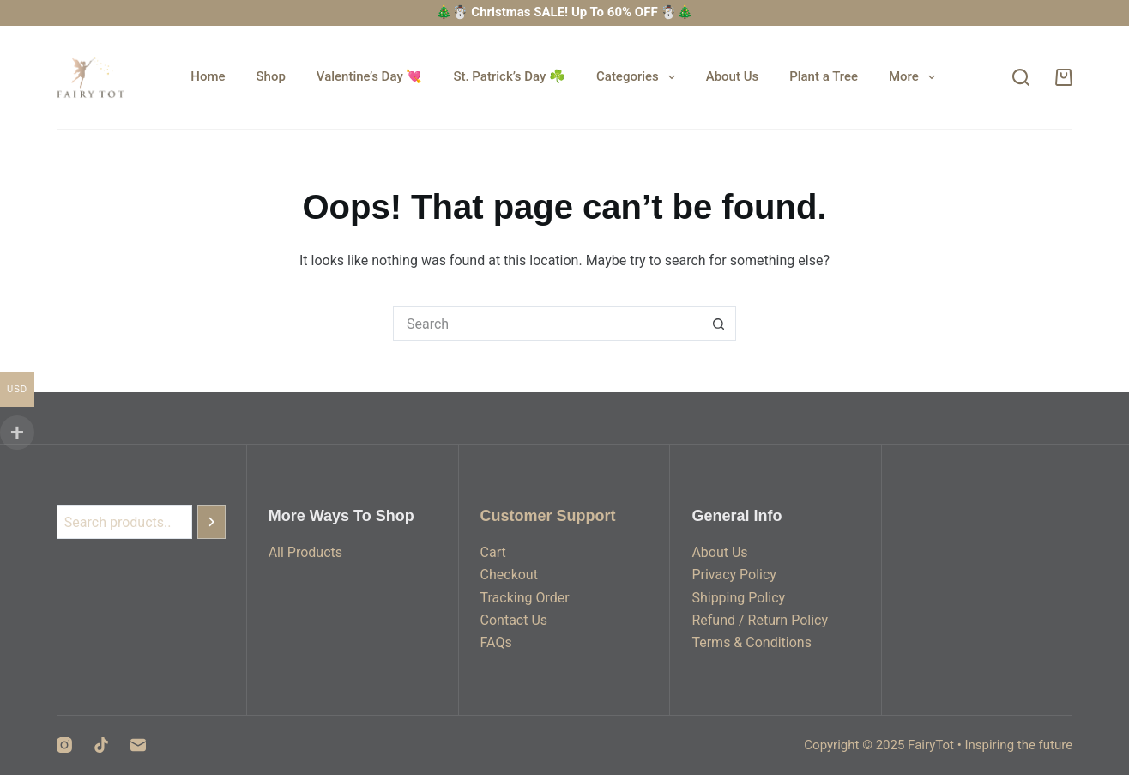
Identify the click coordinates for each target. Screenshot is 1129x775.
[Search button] (719, 323)
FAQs (496, 642)
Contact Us (514, 620)
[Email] (138, 745)
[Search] (1020, 77)
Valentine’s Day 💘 (370, 76)
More (915, 77)
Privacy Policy (733, 574)
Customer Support (548, 515)
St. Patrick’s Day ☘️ (509, 76)
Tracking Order (525, 598)
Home (207, 76)
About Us (732, 76)
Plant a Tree (823, 76)
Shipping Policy (738, 598)
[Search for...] (547, 323)
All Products (305, 552)
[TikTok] (101, 745)
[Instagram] (64, 745)
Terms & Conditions (751, 642)
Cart (493, 552)
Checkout (509, 574)
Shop (271, 76)
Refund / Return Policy (759, 620)
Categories (639, 77)
